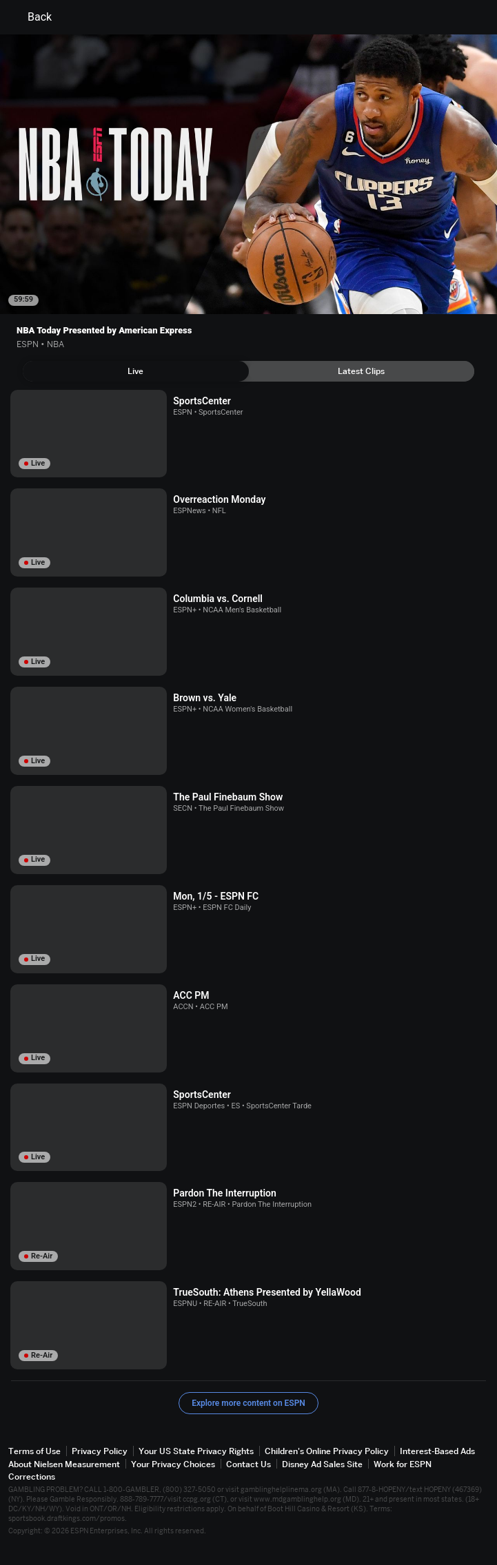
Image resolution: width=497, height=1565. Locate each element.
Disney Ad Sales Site (322, 1464)
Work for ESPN (403, 1464)
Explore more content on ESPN (248, 1403)
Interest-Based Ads (437, 1451)
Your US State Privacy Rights (196, 1451)
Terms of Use (34, 1451)
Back (31, 17)
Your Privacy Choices (173, 1464)
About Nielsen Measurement (64, 1464)
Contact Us (248, 1464)
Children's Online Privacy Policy (327, 1451)
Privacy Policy (100, 1451)
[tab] (136, 371)
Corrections (31, 1476)
